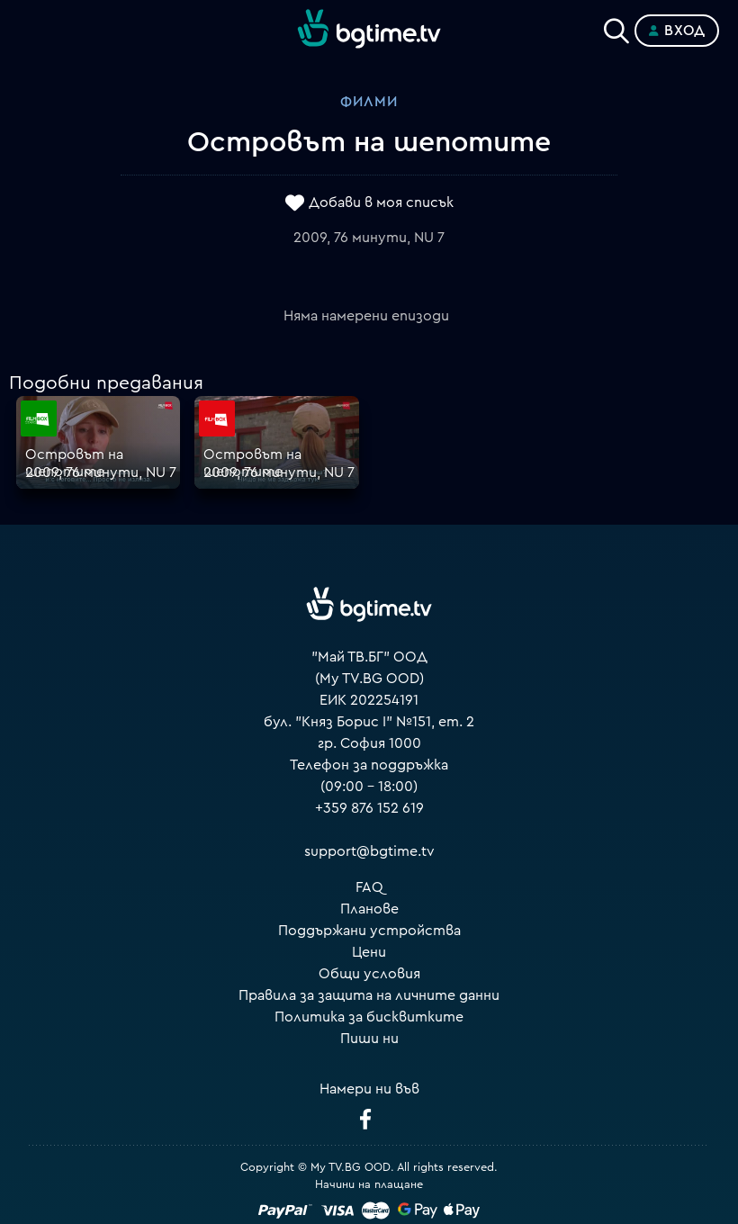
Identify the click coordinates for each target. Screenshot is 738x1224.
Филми (369, 101)
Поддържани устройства (369, 930)
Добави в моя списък (381, 202)
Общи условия (369, 974)
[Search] (616, 27)
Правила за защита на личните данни (369, 995)
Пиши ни (369, 1038)
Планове (369, 909)
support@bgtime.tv (369, 851)
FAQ (369, 887)
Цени (369, 952)
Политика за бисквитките (369, 1017)
